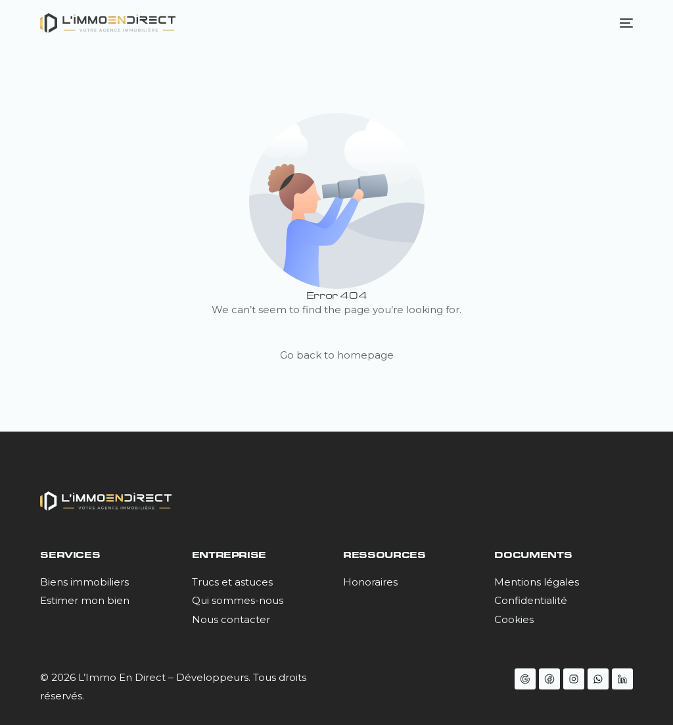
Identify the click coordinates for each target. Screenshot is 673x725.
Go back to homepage (337, 355)
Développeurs (212, 677)
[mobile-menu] (623, 23)
